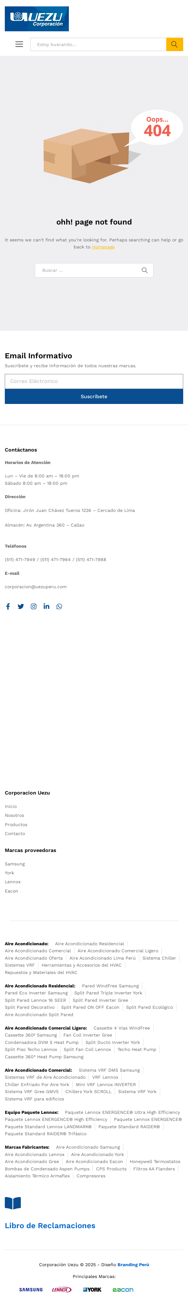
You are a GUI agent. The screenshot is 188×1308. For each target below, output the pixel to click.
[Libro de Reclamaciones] (13, 1203)
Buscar (174, 44)
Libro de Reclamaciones (50, 1225)
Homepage (103, 246)
